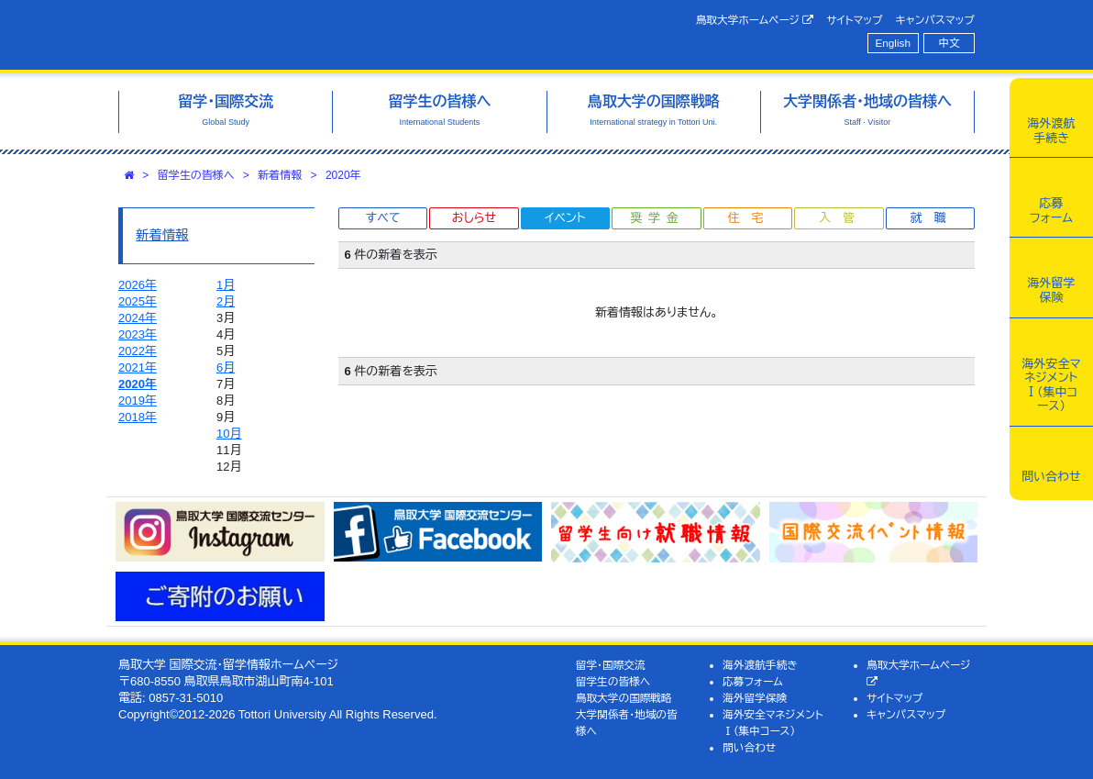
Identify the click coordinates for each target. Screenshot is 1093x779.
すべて (383, 218)
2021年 (137, 367)
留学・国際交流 (611, 665)
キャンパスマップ (935, 20)
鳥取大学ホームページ (755, 20)
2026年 (137, 285)
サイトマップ (854, 20)
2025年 (137, 301)
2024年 (137, 318)
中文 (949, 43)
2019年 (137, 400)
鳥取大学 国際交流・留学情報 (301, 35)
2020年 (343, 175)
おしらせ (474, 218)
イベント (565, 218)
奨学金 (657, 218)
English (893, 43)
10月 (228, 433)
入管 (843, 218)
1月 (225, 285)
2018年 (137, 417)
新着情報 (280, 175)
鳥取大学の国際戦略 (624, 698)
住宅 (751, 218)
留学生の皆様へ (196, 175)
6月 (225, 367)
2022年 (137, 351)
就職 (933, 218)
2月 (225, 301)
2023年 (137, 334)
